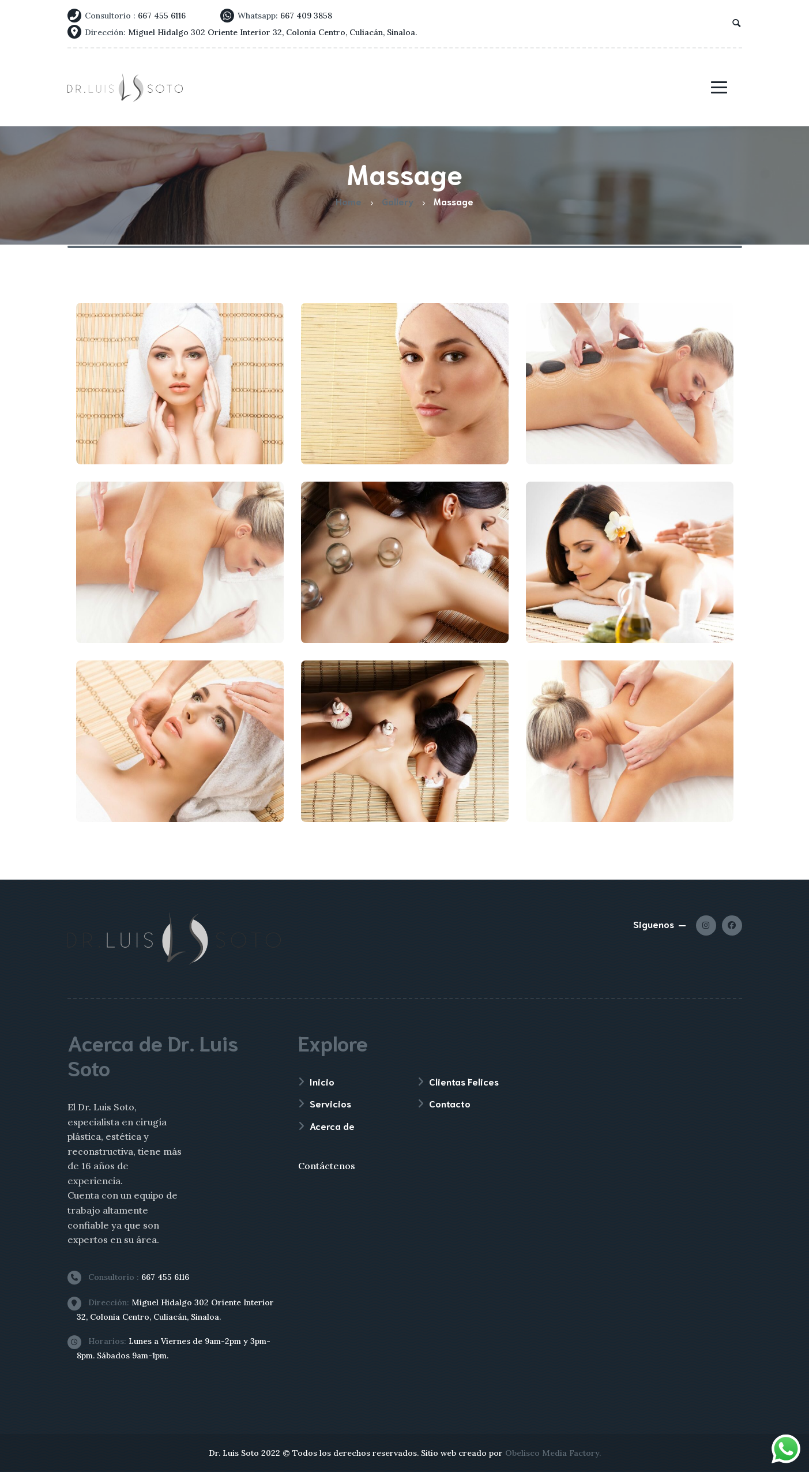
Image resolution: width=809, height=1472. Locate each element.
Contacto (450, 1103)
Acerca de (332, 1126)
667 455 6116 (133, 1277)
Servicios (330, 1103)
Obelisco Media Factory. (553, 1453)
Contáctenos (326, 1165)
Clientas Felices (464, 1081)
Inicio (322, 1081)
